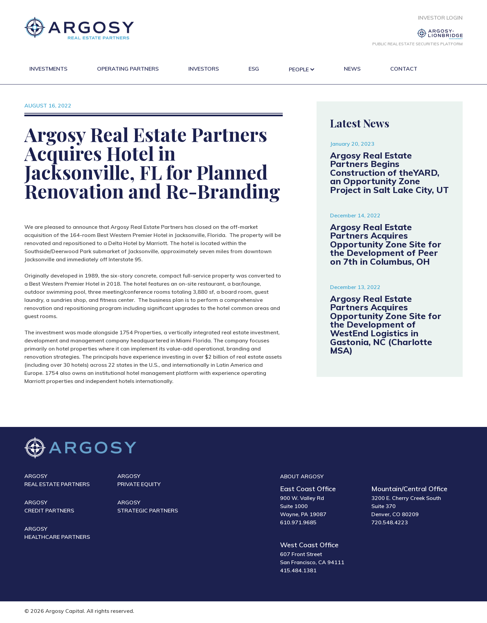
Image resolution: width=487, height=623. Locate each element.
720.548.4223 (389, 522)
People (299, 69)
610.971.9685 (298, 522)
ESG (254, 68)
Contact (403, 68)
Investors (203, 68)
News (352, 68)
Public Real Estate (417, 43)
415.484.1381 (298, 570)
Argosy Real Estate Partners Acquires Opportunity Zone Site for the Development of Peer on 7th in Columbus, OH (385, 244)
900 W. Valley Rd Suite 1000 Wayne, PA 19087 (303, 506)
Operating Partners (128, 68)
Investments (48, 68)
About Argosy (302, 476)
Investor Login (440, 17)
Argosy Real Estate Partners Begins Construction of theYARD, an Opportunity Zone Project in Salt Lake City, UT (389, 172)
